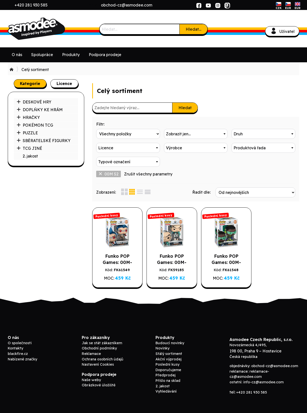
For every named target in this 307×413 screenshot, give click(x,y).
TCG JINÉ (29, 148)
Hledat (185, 107)
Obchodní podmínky (99, 348)
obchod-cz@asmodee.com (126, 4)
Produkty (71, 54)
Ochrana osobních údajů (102, 359)
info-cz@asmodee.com (263, 382)
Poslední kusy (167, 364)
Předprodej (165, 375)
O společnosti (20, 343)
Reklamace (91, 353)
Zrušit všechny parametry (148, 173)
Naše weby (91, 380)
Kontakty (15, 348)
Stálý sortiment (168, 353)
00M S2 (108, 173)
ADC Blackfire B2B (45, 28)
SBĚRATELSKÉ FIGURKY (44, 141)
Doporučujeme (168, 370)
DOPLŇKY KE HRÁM (40, 110)
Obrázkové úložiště (98, 385)
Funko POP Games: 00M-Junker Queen (116, 262)
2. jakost (30, 156)
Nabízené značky (22, 359)
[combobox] (196, 134)
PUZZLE (27, 133)
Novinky (162, 348)
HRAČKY (28, 117)
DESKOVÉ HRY (34, 102)
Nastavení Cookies (98, 364)
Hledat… (193, 29)
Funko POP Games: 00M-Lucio (222, 262)
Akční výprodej (168, 359)
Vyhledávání (166, 391)
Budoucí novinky (169, 343)
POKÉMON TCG (35, 125)
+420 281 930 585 (31, 4)
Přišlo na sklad (167, 380)
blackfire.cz (18, 353)
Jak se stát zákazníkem (102, 343)
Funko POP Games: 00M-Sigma (169, 262)
